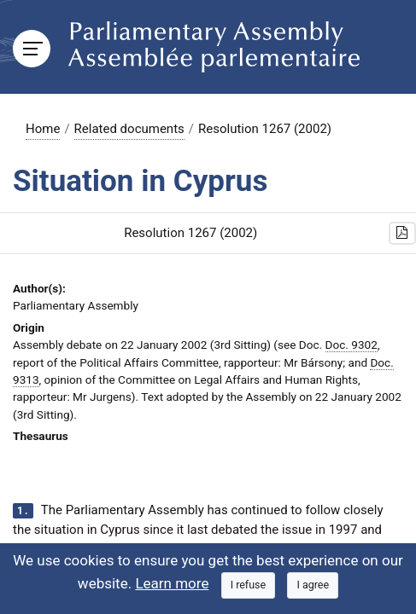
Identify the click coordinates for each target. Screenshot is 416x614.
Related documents (129, 128)
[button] (402, 234)
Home (43, 128)
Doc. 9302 (351, 344)
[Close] (248, 585)
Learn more (171, 583)
